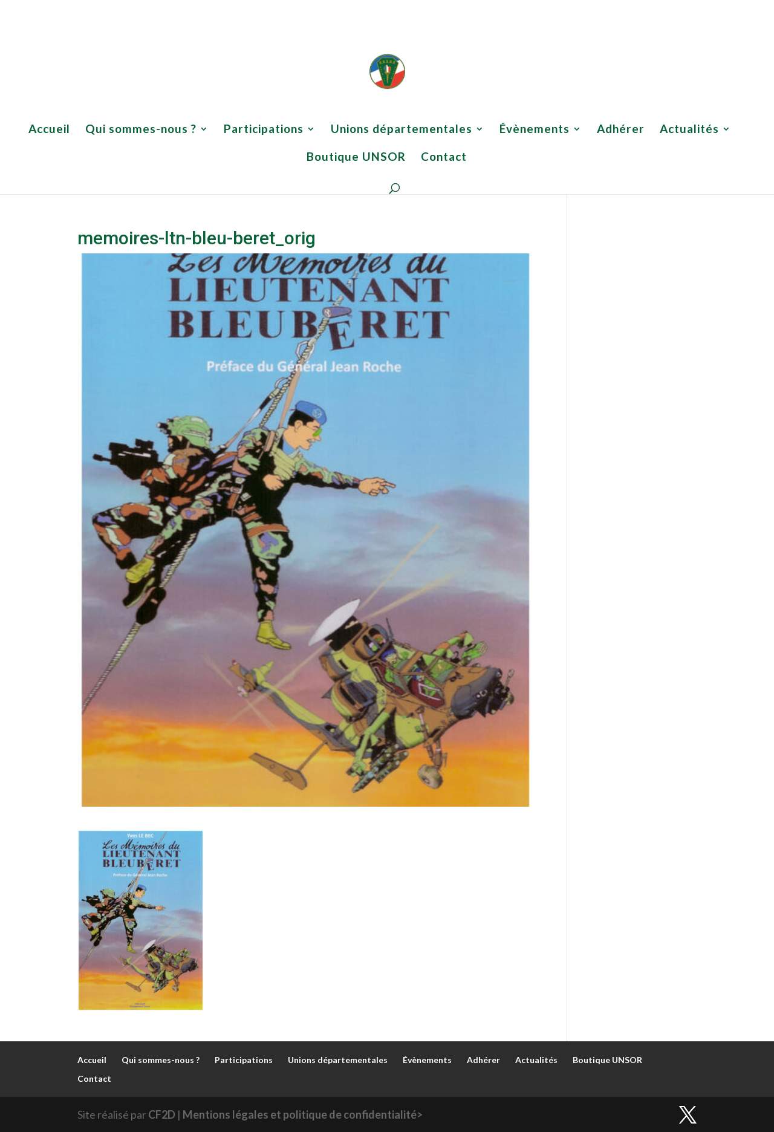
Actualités (560, 9)
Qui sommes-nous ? (210, 9)
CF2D (161, 1114)
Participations (289, 9)
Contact (683, 9)
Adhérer (518, 9)
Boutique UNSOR (629, 9)
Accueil (153, 9)
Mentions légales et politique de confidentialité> (303, 1114)
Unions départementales (376, 9)
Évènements (461, 9)
